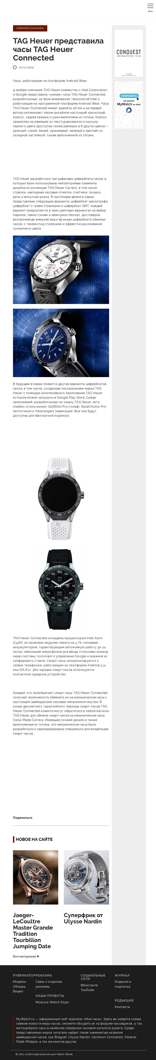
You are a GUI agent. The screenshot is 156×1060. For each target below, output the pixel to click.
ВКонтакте (89, 985)
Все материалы (24, 956)
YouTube (87, 990)
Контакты (122, 1007)
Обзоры (19, 986)
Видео (18, 991)
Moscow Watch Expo (52, 1002)
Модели (19, 981)
